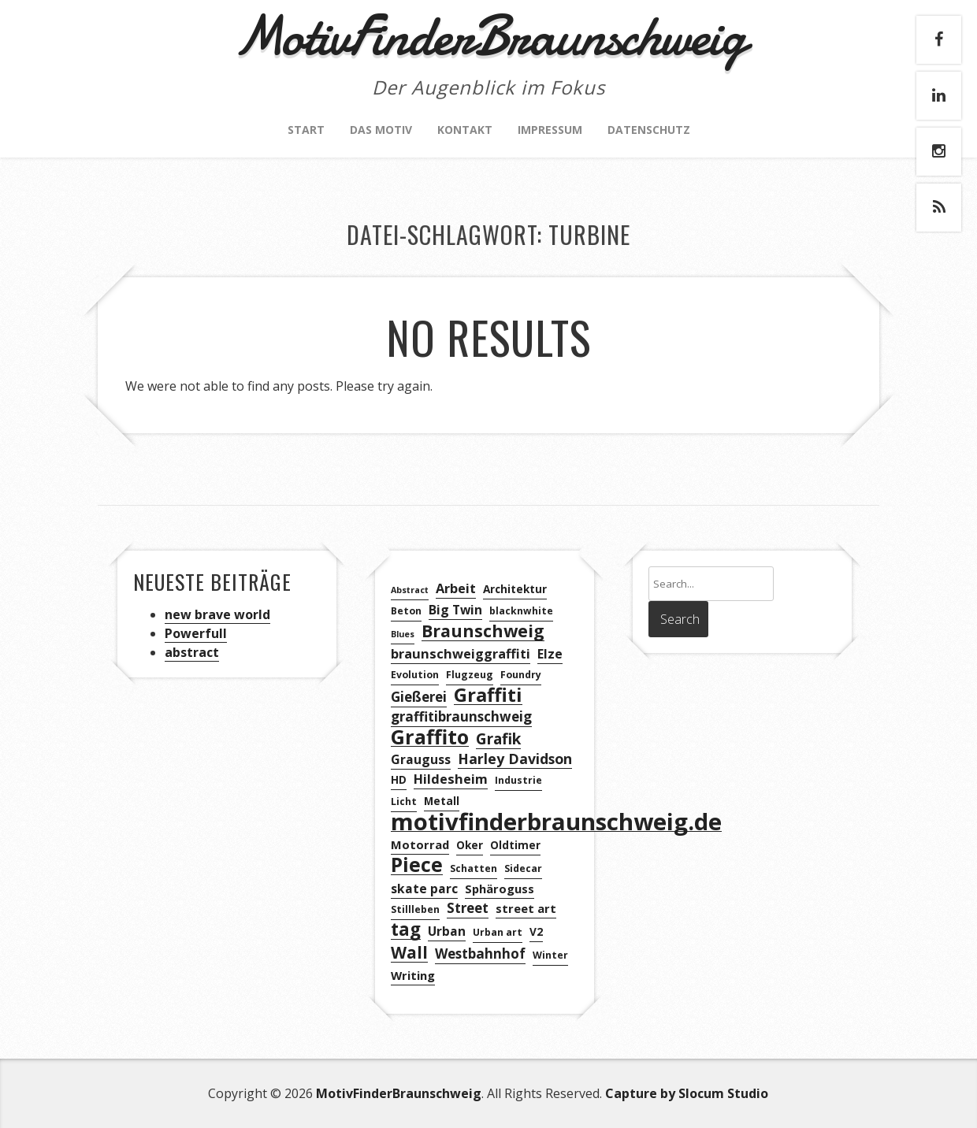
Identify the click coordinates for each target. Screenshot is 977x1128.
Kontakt (464, 129)
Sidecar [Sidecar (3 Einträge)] (523, 868)
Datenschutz (648, 129)
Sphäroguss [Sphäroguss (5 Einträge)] (499, 888)
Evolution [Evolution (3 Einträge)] (415, 674)
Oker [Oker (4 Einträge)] (469, 844)
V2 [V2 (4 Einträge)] (536, 931)
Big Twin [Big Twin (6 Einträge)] (455, 609)
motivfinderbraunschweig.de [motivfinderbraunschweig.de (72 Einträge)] (556, 822)
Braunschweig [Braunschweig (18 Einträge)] (483, 631)
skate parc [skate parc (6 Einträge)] (424, 888)
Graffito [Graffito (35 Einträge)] (430, 737)
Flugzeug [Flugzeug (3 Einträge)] (469, 674)
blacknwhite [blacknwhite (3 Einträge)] (521, 611)
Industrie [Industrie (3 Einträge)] (518, 780)
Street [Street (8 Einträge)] (468, 908)
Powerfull (196, 633)
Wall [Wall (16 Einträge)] (409, 953)
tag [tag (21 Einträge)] (406, 930)
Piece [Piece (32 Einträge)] (417, 865)
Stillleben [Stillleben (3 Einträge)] (415, 909)
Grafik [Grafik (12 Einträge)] (498, 739)
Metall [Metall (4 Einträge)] (441, 800)
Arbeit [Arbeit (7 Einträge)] (456, 588)
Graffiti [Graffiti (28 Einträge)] (488, 695)
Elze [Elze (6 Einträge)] (550, 653)
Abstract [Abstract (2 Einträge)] (410, 590)
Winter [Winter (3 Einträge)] (550, 955)
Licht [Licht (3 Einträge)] (404, 801)
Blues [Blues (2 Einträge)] (402, 634)
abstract (192, 652)
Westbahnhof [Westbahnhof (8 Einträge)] (480, 953)
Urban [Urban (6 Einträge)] (447, 931)
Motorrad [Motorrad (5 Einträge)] (420, 844)
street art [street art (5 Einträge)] (526, 908)
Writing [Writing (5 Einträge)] (413, 975)
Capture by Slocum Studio (686, 1093)
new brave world (217, 614)
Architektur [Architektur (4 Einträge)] (515, 588)
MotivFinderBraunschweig (398, 1093)
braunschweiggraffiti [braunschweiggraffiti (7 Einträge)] (460, 653)
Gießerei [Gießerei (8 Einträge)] (419, 697)
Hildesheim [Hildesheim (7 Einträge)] (451, 779)
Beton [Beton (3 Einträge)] (406, 611)
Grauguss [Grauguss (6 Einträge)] (421, 759)
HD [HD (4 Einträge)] (399, 779)
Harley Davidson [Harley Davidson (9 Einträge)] (515, 758)
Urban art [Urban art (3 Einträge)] (497, 932)
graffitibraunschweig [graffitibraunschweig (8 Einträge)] (461, 716)
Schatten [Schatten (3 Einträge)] (473, 868)
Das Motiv (381, 129)
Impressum (550, 129)
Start (306, 129)
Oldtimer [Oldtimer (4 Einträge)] (515, 844)
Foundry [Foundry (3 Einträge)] (520, 674)
